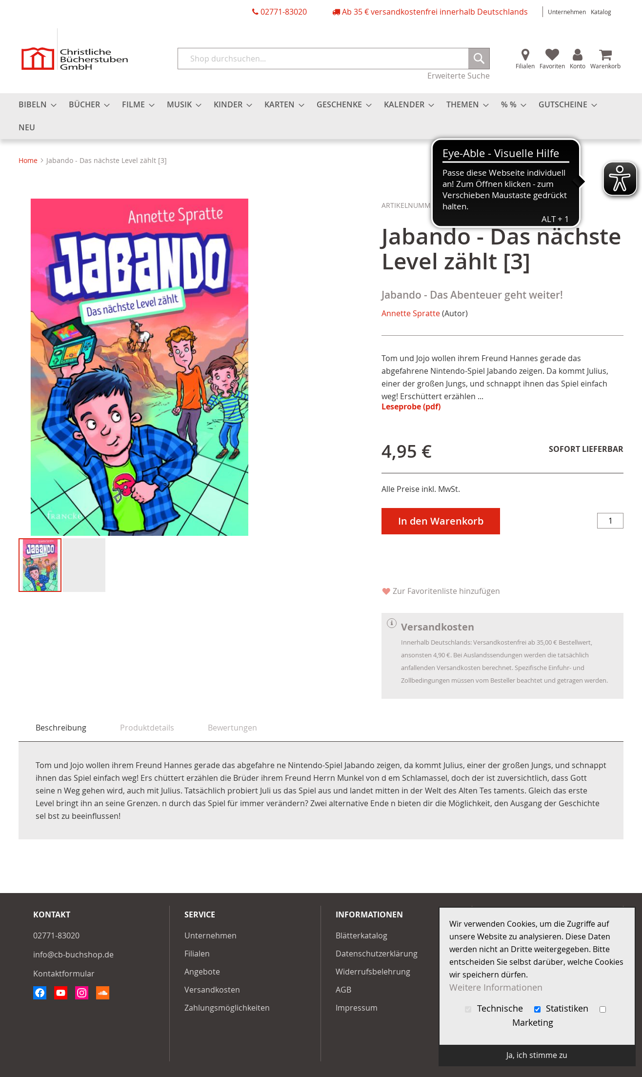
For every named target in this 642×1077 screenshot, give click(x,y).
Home (28, 160)
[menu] (321, 116)
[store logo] (74, 49)
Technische (495, 1008)
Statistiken (562, 1008)
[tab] (61, 727)
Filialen (525, 66)
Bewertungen (232, 727)
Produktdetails (147, 727)
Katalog (601, 12)
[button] (83, 565)
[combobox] (334, 58)
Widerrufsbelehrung (373, 971)
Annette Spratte (410, 313)
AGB (343, 989)
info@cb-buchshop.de (73, 954)
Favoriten (552, 66)
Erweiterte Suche (458, 75)
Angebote (202, 971)
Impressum (357, 1007)
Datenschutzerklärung (377, 953)
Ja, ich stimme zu (536, 1055)
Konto (577, 66)
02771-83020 (284, 11)
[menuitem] (35, 104)
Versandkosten (212, 989)
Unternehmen (567, 12)
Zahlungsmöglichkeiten (227, 1007)
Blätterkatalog (361, 935)
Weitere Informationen (495, 987)
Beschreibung (61, 727)
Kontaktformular (64, 973)
